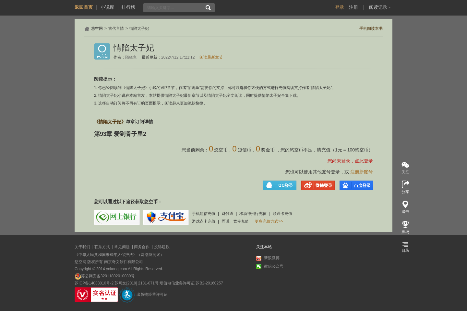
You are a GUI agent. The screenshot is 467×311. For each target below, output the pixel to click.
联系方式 (102, 247)
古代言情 (116, 28)
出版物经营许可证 (152, 294)
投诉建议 (162, 247)
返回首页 (84, 7)
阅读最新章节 (211, 57)
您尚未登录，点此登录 (350, 160)
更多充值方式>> (269, 221)
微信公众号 (269, 266)
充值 (325, 149)
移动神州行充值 (253, 213)
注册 (353, 7)
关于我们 (82, 247)
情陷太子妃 (139, 28)
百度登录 (356, 185)
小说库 (107, 7)
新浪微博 (268, 258)
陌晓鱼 (131, 57)
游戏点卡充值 (203, 221)
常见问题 (122, 247)
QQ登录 (279, 185)
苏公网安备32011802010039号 (108, 276)
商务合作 (142, 247)
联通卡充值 (282, 213)
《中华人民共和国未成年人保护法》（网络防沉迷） (119, 254)
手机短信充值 (203, 213)
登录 (339, 7)
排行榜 (128, 7)
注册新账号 (361, 171)
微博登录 (318, 185)
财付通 (227, 213)
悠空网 (97, 28)
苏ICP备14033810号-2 (94, 283)
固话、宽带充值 (235, 221)
